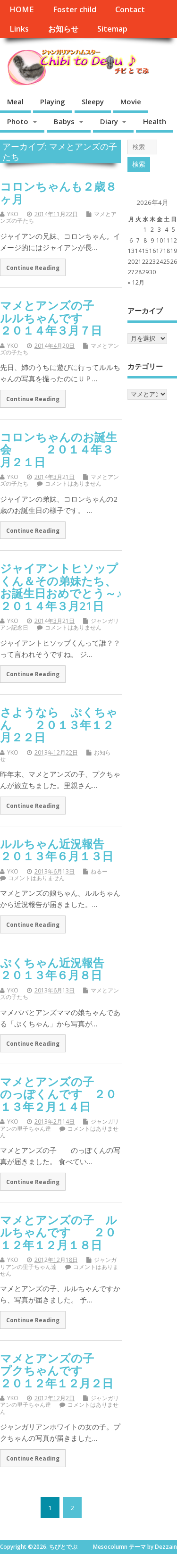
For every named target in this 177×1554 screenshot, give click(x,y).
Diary (109, 121)
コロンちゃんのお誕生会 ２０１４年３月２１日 (58, 449)
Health (154, 121)
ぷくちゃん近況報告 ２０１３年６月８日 (63, 969)
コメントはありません (73, 483)
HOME (21, 9)
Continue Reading (32, 267)
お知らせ (63, 29)
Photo (17, 121)
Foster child (74, 9)
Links (19, 29)
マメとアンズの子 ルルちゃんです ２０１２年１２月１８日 (58, 1232)
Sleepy (93, 101)
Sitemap (112, 29)
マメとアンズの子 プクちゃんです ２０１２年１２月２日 (58, 1370)
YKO (12, 214)
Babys (64, 121)
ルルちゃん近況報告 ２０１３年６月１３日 (69, 850)
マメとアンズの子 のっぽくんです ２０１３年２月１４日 (58, 1094)
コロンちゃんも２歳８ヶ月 (58, 192)
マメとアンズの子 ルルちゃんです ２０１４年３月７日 (58, 317)
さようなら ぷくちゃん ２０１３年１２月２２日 (59, 724)
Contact (130, 9)
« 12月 (135, 282)
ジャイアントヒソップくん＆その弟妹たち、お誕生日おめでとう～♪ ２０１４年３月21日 (83, 586)
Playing (52, 101)
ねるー (99, 871)
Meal (15, 101)
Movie (130, 101)
